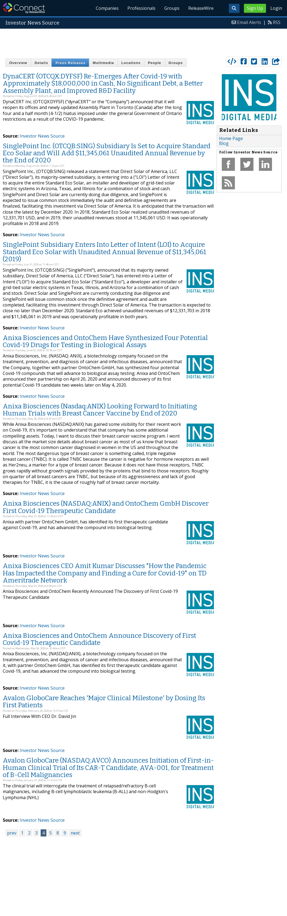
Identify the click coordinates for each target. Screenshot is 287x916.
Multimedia (103, 63)
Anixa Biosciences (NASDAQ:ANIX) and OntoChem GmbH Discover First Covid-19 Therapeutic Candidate (106, 507)
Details (41, 63)
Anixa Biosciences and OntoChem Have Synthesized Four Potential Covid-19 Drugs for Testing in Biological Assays (105, 341)
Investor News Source (42, 136)
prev (11, 833)
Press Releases (70, 63)
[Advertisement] (143, 41)
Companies (107, 8)
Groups (172, 8)
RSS (276, 22)
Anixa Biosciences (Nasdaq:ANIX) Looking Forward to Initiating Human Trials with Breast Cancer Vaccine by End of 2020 (100, 409)
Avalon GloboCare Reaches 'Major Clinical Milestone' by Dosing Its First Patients (104, 701)
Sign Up (255, 8)
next (75, 833)
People (154, 63)
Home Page (231, 138)
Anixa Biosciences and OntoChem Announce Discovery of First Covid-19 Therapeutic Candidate (99, 639)
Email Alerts (249, 22)
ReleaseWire (201, 8)
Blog (224, 143)
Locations (130, 63)
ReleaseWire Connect (24, 8)
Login (276, 8)
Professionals (141, 8)
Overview (18, 63)
